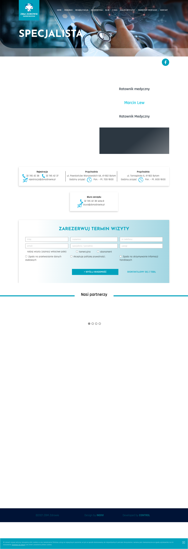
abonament (106, 251)
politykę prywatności (94, 256)
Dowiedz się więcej (18, 545)
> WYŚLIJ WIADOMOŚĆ (95, 271)
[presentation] (47, 269)
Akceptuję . (89, 256)
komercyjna (85, 251)
